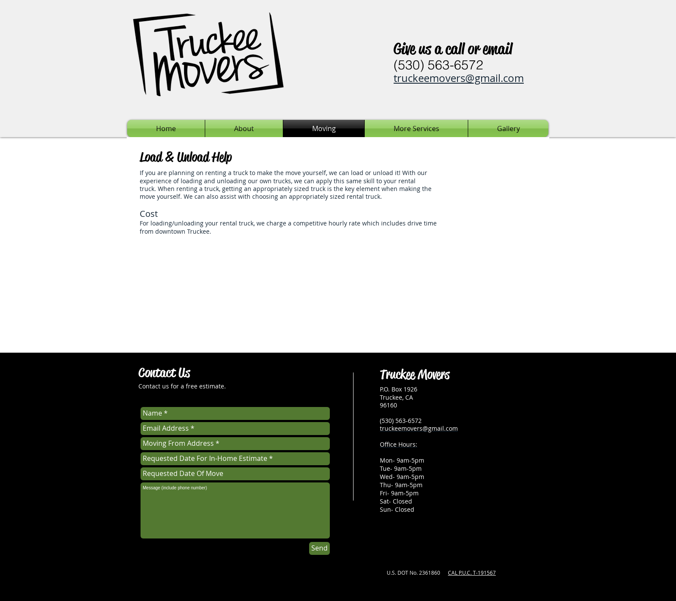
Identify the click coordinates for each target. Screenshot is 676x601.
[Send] (319, 548)
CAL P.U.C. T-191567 (472, 572)
